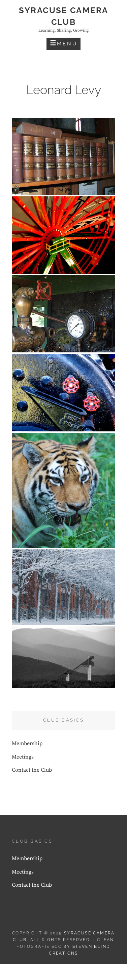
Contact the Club (32, 770)
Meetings (23, 757)
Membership (27, 743)
